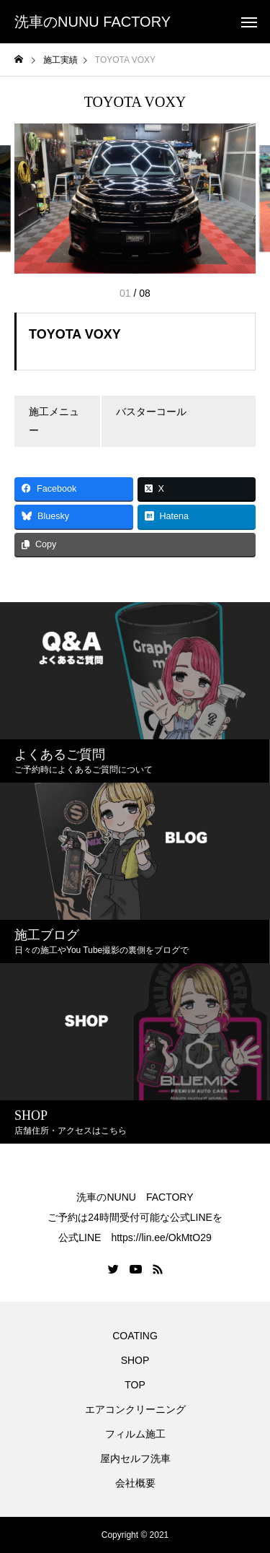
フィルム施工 (135, 1434)
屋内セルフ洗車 (135, 1458)
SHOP (135, 1360)
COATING (137, 1336)
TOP (135, 1385)
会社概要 (135, 1483)
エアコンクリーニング (135, 1409)
